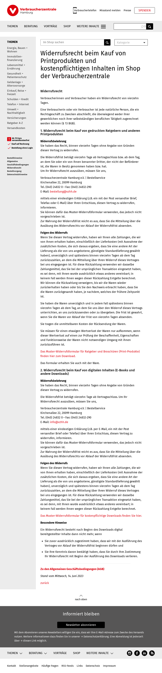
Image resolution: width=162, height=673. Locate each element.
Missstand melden (110, 10)
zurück (44, 583)
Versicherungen (16, 118)
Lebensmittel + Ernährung (16, 66)
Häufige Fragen (50, 665)
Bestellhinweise (14, 158)
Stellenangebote (28, 665)
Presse (127, 10)
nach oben (81, 598)
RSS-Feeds (68, 665)
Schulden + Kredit (18, 99)
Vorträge (50, 26)
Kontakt (11, 665)
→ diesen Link (28, 640)
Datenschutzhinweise (17, 174)
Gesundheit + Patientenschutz (16, 75)
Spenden (145, 10)
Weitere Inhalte (88, 26)
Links (80, 665)
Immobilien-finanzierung (14, 58)
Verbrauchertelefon (85, 10)
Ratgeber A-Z (15, 123)
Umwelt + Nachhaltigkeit (16, 111)
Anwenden (149, 26)
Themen (12, 26)
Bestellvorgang (14, 171)
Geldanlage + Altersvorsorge (16, 84)
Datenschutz (93, 665)
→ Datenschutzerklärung (95, 636)
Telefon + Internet (18, 104)
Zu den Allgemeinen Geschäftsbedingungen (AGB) (72, 569)
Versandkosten (16, 128)
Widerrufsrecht (14, 168)
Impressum (109, 665)
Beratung (31, 26)
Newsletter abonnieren (81, 625)
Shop (67, 26)
